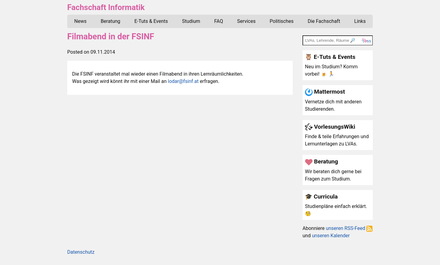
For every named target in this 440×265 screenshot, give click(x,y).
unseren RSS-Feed (349, 228)
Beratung (110, 21)
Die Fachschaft (324, 21)
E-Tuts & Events (151, 21)
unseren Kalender (331, 235)
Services (246, 21)
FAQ (218, 21)
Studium (191, 21)
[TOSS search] (337, 40)
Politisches (282, 21)
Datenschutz (80, 252)
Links (360, 21)
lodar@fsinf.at (183, 81)
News (80, 21)
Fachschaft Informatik (106, 7)
